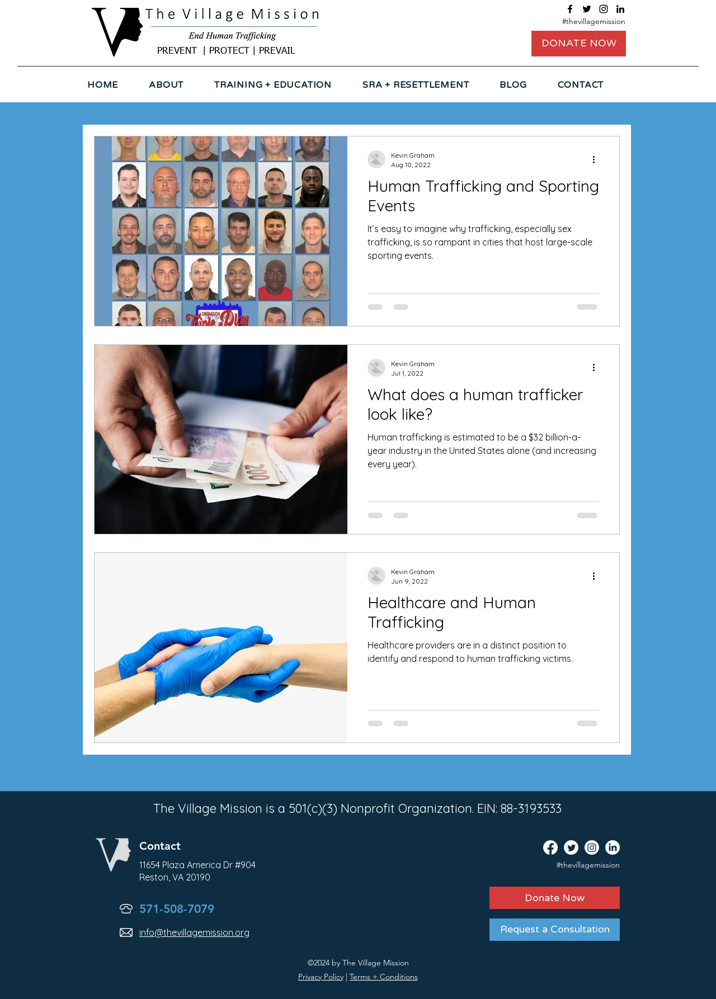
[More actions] (597, 159)
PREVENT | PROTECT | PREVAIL (226, 51)
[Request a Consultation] (554, 929)
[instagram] (603, 9)
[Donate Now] (554, 898)
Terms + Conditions (384, 977)
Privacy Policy (320, 977)
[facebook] (570, 9)
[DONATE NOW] (578, 43)
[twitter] (586, 9)
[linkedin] (620, 9)
